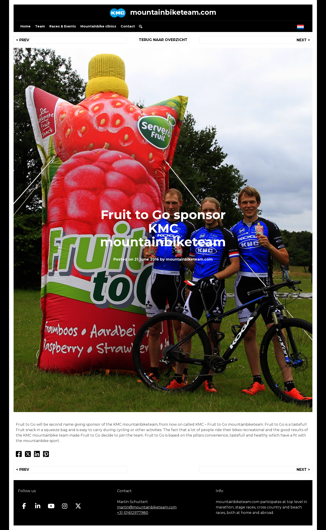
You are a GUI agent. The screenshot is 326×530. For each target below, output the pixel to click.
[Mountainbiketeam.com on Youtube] (51, 506)
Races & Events (62, 26)
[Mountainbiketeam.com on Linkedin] (38, 506)
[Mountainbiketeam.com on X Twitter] (78, 506)
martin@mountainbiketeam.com (147, 507)
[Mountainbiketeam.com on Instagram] (65, 506)
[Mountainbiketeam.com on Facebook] (24, 506)
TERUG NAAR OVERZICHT (163, 40)
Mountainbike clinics (98, 26)
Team (40, 26)
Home (25, 26)
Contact (128, 26)
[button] (140, 26)
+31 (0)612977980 (132, 512)
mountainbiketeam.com (173, 12)
